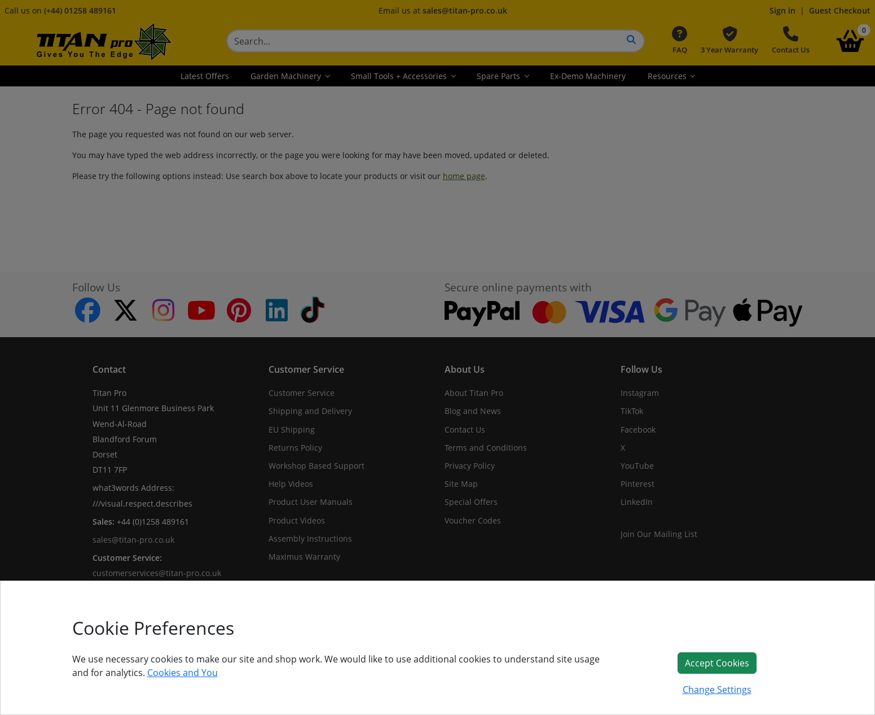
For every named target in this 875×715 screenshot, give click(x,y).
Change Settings (717, 689)
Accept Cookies (717, 663)
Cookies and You (182, 672)
